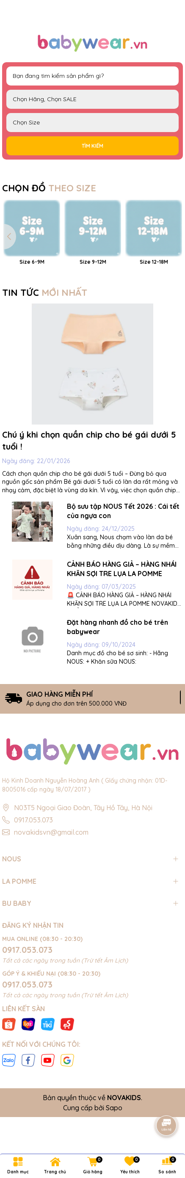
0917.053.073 (33, 889)
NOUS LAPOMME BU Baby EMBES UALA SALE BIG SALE (92, 99)
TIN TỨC (44, 362)
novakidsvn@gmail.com (51, 901)
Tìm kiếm (92, 146)
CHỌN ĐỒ (49, 188)
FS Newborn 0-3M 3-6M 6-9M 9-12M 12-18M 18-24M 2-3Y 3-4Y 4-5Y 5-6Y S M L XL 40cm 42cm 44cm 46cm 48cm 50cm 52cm (92, 122)
